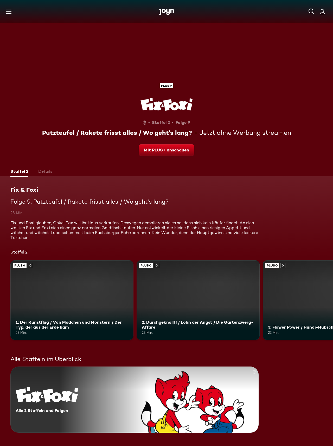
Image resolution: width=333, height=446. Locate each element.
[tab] (19, 172)
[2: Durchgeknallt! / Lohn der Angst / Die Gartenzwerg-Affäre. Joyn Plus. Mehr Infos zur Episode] (198, 300)
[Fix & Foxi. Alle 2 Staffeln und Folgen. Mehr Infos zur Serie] (134, 400)
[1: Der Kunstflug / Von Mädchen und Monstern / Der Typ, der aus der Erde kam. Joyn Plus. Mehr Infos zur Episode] (71, 300)
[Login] (322, 11)
